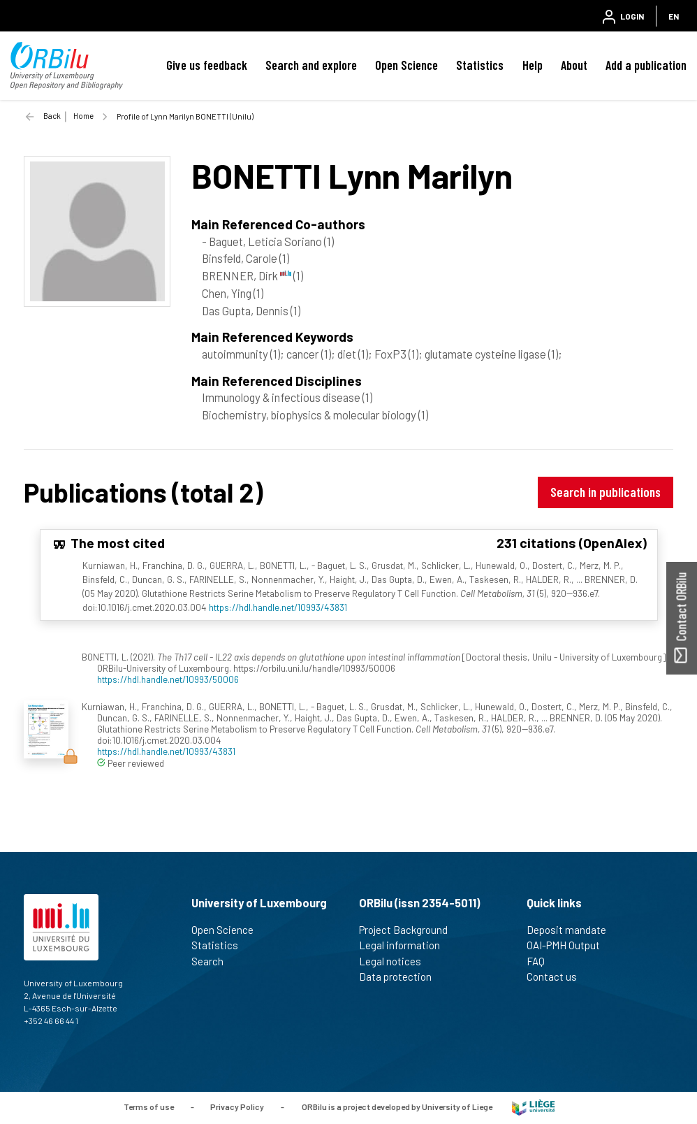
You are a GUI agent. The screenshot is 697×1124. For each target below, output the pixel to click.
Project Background (409, 929)
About (574, 65)
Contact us (558, 976)
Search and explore (311, 65)
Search (213, 961)
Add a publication (646, 65)
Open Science (406, 65)
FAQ (542, 961)
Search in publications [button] (605, 492)
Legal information (405, 945)
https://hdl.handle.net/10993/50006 (168, 679)
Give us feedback (206, 65)
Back (52, 115)
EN (673, 16)
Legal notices (396, 961)
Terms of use (149, 1106)
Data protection (401, 976)
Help (532, 65)
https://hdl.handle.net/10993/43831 (278, 607)
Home (83, 115)
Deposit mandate (572, 929)
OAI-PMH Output (569, 945)
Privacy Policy (237, 1106)
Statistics (480, 65)
